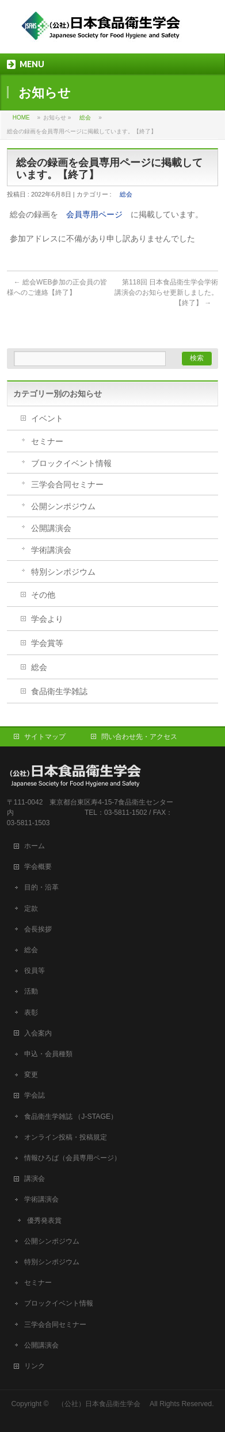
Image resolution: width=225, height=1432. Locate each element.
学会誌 (38, 1095)
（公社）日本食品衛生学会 (99, 1404)
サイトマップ (45, 737)
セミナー (47, 441)
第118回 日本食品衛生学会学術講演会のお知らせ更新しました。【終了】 (166, 292)
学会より (47, 618)
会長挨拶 (38, 929)
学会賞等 (47, 643)
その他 (43, 594)
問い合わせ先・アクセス (139, 737)
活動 (31, 991)
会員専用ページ (94, 214)
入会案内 (41, 1033)
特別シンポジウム (63, 571)
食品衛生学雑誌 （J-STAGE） (70, 1117)
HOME (21, 117)
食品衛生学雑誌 (59, 691)
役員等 (34, 971)
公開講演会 (51, 528)
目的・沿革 (41, 887)
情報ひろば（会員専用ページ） (72, 1158)
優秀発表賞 (44, 1221)
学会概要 (41, 867)
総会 (85, 117)
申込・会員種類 (48, 1054)
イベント (47, 418)
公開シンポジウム (63, 506)
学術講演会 (51, 550)
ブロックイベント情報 (71, 463)
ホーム (38, 846)
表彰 (31, 1012)
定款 (31, 908)
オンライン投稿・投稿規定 (65, 1137)
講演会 (34, 1179)
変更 (31, 1075)
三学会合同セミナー (67, 484)
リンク (34, 1366)
